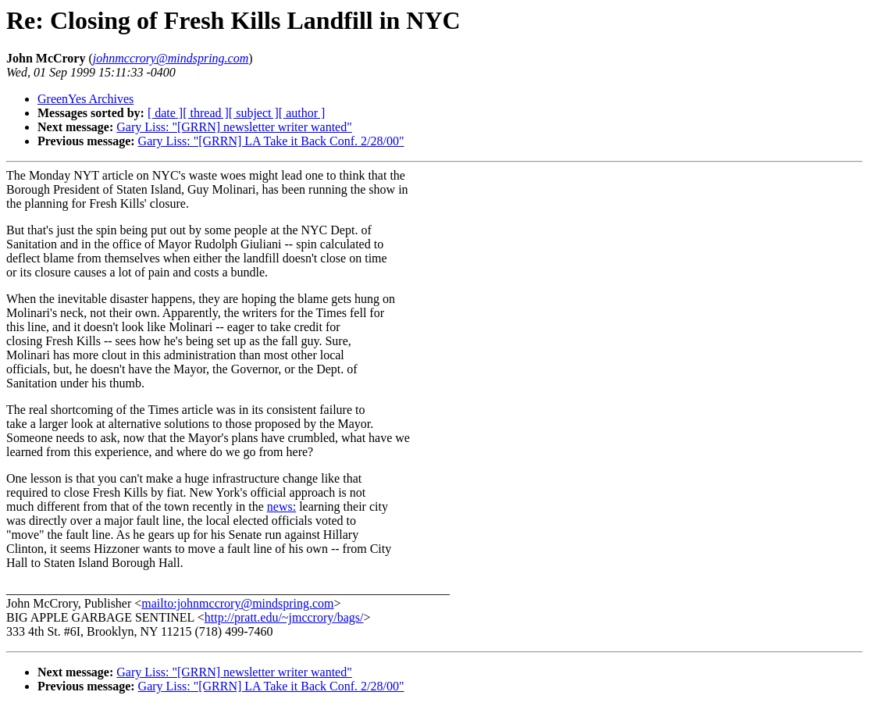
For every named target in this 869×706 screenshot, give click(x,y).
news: (281, 506)
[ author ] (302, 112)
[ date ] (165, 112)
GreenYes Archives (85, 98)
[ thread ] (206, 112)
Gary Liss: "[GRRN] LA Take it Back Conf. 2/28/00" (271, 141)
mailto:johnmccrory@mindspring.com (237, 603)
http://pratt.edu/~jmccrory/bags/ (284, 617)
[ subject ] (254, 112)
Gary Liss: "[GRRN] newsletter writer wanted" (233, 127)
